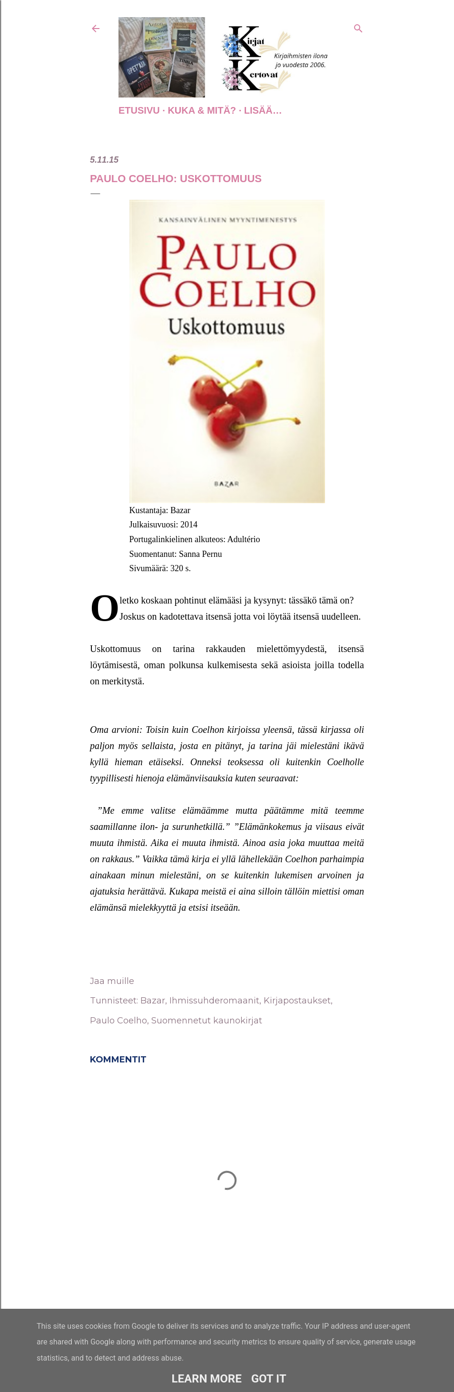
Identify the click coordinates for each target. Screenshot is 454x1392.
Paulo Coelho (118, 1020)
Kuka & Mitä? (202, 110)
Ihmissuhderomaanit (214, 1000)
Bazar (152, 1000)
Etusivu (139, 110)
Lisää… (263, 110)
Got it (268, 1378)
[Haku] (358, 26)
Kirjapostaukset (297, 1000)
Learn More (206, 1378)
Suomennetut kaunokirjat (206, 1020)
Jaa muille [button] (112, 981)
